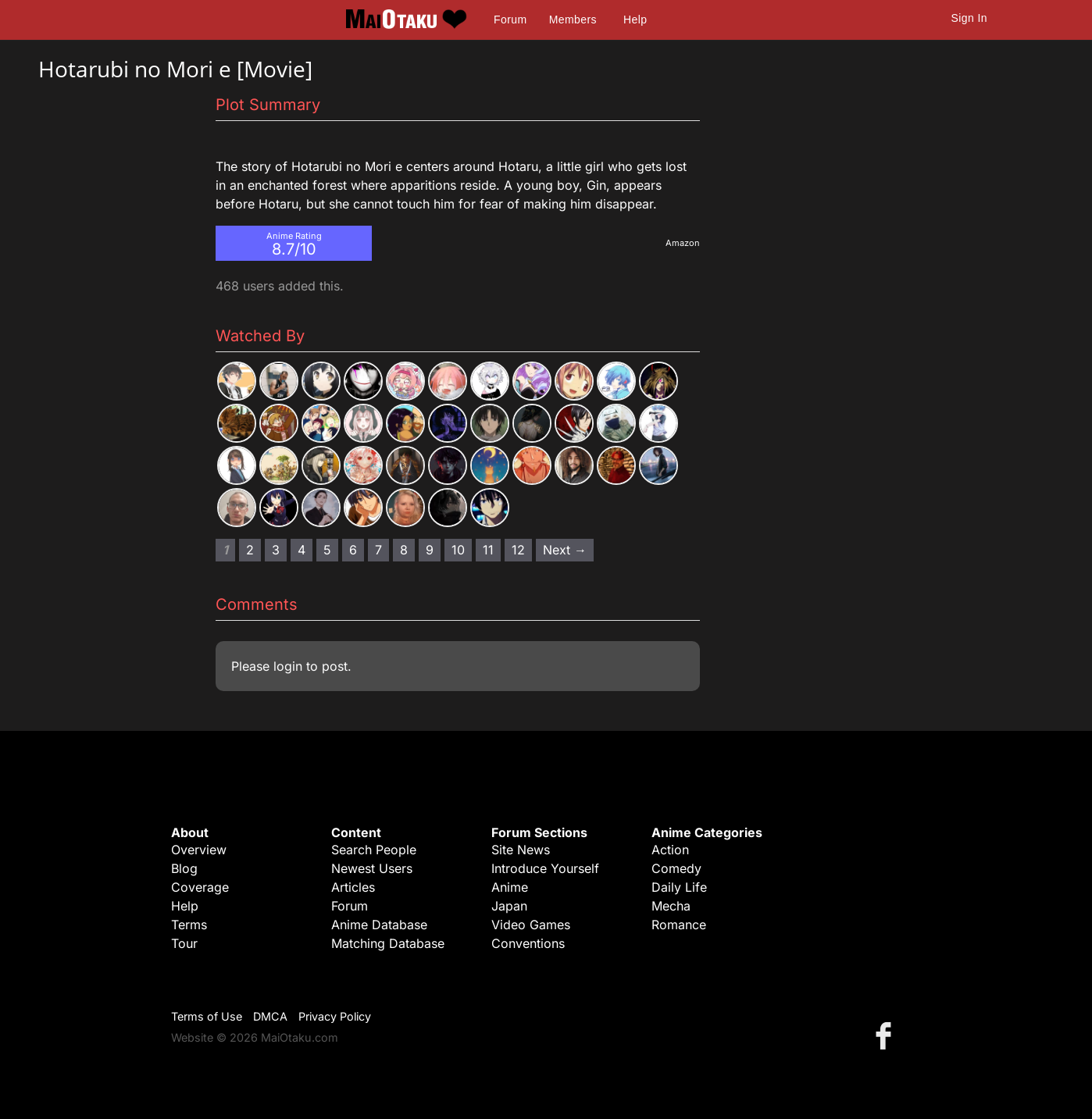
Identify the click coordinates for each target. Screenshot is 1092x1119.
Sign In (969, 18)
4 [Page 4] (301, 550)
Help (635, 19)
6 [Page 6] (353, 550)
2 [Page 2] (250, 550)
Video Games (530, 924)
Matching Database (387, 943)
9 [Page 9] (430, 550)
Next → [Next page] (565, 550)
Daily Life (679, 887)
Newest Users (371, 868)
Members (573, 19)
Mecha (671, 906)
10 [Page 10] (458, 550)
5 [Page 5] (327, 550)
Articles (353, 887)
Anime (509, 887)
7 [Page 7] (378, 550)
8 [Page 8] (404, 550)
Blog (184, 868)
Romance (678, 924)
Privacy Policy (334, 1016)
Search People (373, 849)
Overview (199, 849)
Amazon (683, 242)
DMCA (270, 1016)
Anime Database (379, 924)
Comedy (676, 868)
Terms (189, 924)
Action (670, 849)
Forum (510, 19)
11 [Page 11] (488, 550)
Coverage (200, 887)
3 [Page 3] (276, 550)
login (287, 666)
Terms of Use (206, 1016)
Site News (520, 849)
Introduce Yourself (545, 868)
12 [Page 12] (518, 550)
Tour (184, 943)
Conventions (528, 943)
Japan (509, 906)
